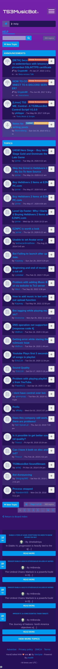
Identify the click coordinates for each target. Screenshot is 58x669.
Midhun (19, 332)
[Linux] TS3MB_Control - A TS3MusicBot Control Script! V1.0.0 (29, 106)
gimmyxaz (21, 396)
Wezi (17, 289)
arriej (18, 467)
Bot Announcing (22, 474)
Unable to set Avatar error (28, 239)
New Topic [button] (10, 44)
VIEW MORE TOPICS (29, 639)
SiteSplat (38, 654)
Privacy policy (26, 649)
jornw (18, 160)
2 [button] (24, 510)
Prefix (16, 407)
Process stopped (23, 488)
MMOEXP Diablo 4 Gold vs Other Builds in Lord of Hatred (31, 561)
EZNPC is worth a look (26, 228)
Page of (35, 504)
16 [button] (48, 510)
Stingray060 (22, 478)
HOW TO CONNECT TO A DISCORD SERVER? (29, 85)
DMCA (38, 649)
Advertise (12, 649)
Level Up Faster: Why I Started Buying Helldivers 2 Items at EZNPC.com (30, 214)
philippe (19, 113)
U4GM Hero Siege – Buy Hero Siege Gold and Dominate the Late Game (29, 154)
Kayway (19, 260)
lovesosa (19, 317)
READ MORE (29, 553)
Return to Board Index (14, 516)
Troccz (18, 442)
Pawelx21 (20, 385)
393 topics (49, 38)
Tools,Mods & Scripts (25, 116)
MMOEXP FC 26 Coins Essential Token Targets (30, 614)
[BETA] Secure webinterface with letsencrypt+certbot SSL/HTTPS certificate (31, 64)
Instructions (24, 95)
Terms (47, 649)
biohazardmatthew (25, 243)
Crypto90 (22, 70)
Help (5, 32)
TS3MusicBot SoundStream (29, 463)
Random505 (22, 492)
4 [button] (33, 510)
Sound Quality (21, 367)
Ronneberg (20, 130)
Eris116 (19, 360)
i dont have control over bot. (29, 393)
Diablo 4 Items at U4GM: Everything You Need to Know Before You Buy (30, 536)
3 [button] (29, 510)
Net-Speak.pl (21, 425)
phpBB (30, 658)
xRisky (19, 410)
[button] (53, 510)
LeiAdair (19, 275)
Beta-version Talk (26, 74)
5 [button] (37, 510)
